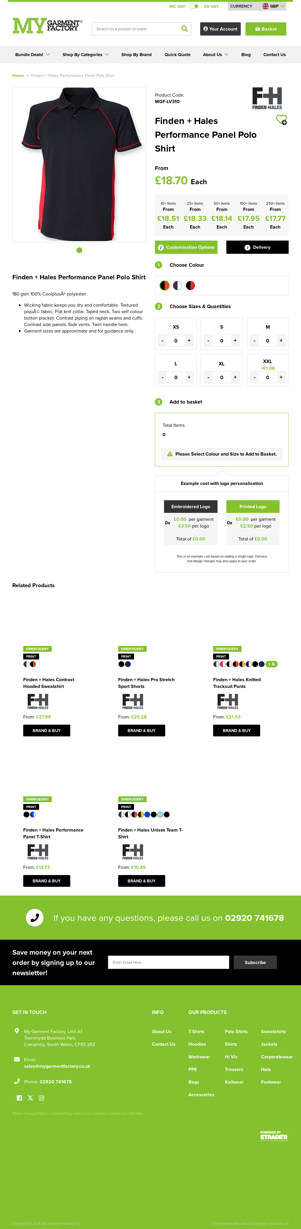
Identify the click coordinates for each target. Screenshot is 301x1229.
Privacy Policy (35, 1113)
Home (18, 75)
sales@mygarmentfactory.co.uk (57, 1066)
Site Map (135, 1113)
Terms (17, 1113)
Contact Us (163, 1044)
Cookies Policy (60, 1113)
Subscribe (255, 962)
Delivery (257, 247)
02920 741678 (254, 917)
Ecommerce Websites (230, 1223)
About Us (162, 1031)
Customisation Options (186, 247)
